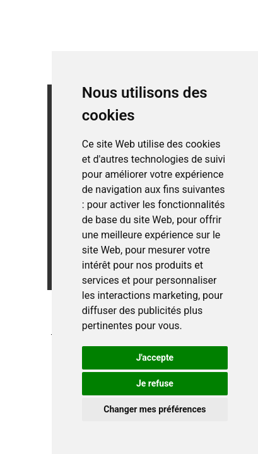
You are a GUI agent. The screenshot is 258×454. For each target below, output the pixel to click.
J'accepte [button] (155, 357)
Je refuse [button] (154, 383)
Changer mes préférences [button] (154, 409)
